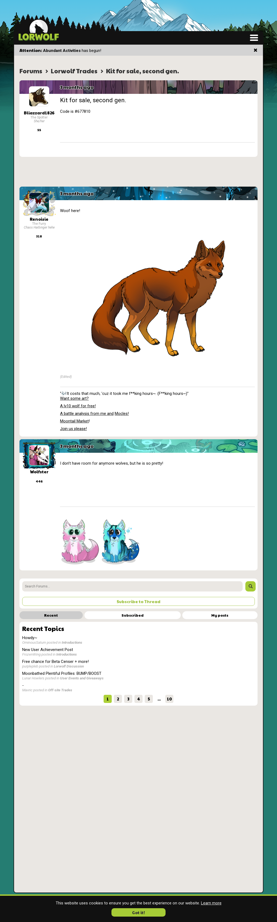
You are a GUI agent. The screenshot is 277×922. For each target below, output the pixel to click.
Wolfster (39, 471)
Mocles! (122, 413)
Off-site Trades (60, 690)
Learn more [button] (211, 903)
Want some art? (74, 398)
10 (169, 699)
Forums (30, 71)
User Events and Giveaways (82, 678)
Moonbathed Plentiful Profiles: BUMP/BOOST (61, 673)
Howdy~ (29, 637)
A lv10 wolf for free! (78, 406)
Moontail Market (74, 421)
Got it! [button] (138, 912)
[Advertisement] (138, 172)
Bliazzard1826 (39, 112)
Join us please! (73, 428)
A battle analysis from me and (87, 413)
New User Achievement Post (47, 649)
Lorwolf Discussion (69, 666)
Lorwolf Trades (74, 71)
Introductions (72, 642)
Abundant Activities (62, 50)
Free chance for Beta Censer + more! (55, 661)
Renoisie (39, 219)
